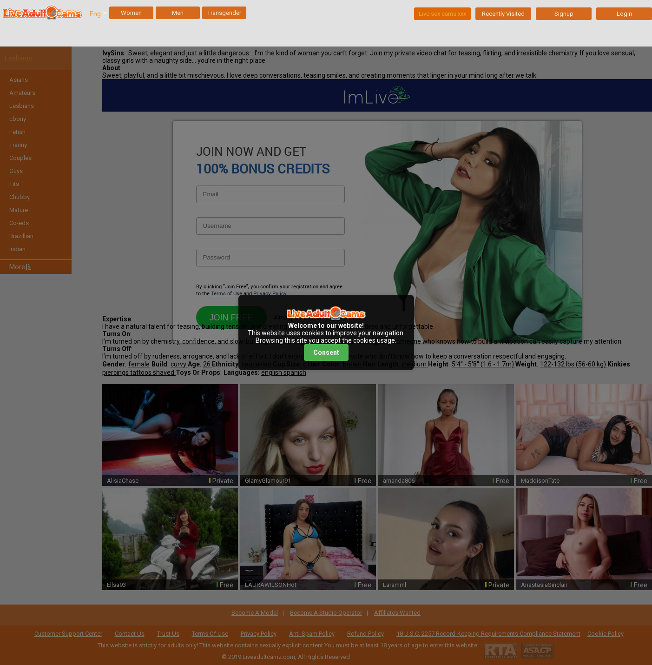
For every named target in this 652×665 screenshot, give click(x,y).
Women (131, 12)
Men (178, 12)
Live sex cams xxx (442, 13)
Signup (563, 13)
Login (624, 13)
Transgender (224, 12)
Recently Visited (503, 13)
